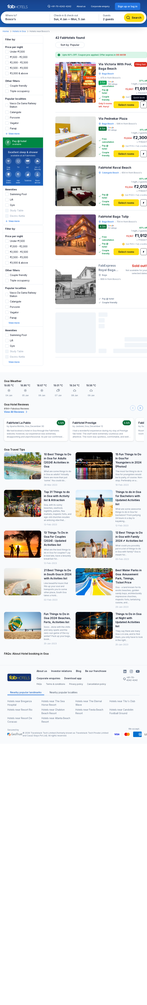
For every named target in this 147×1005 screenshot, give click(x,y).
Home (6, 31)
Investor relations (61, 671)
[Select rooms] (126, 104)
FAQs (39, 684)
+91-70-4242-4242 (59, 6)
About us (81, 6)
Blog (78, 671)
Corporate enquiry (100, 6)
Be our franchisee (95, 671)
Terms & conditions (55, 684)
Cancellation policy (96, 684)
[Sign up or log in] (127, 6)
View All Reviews (16, 412)
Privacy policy (76, 684)
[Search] (134, 17)
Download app (73, 678)
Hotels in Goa (19, 31)
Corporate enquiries (48, 678)
